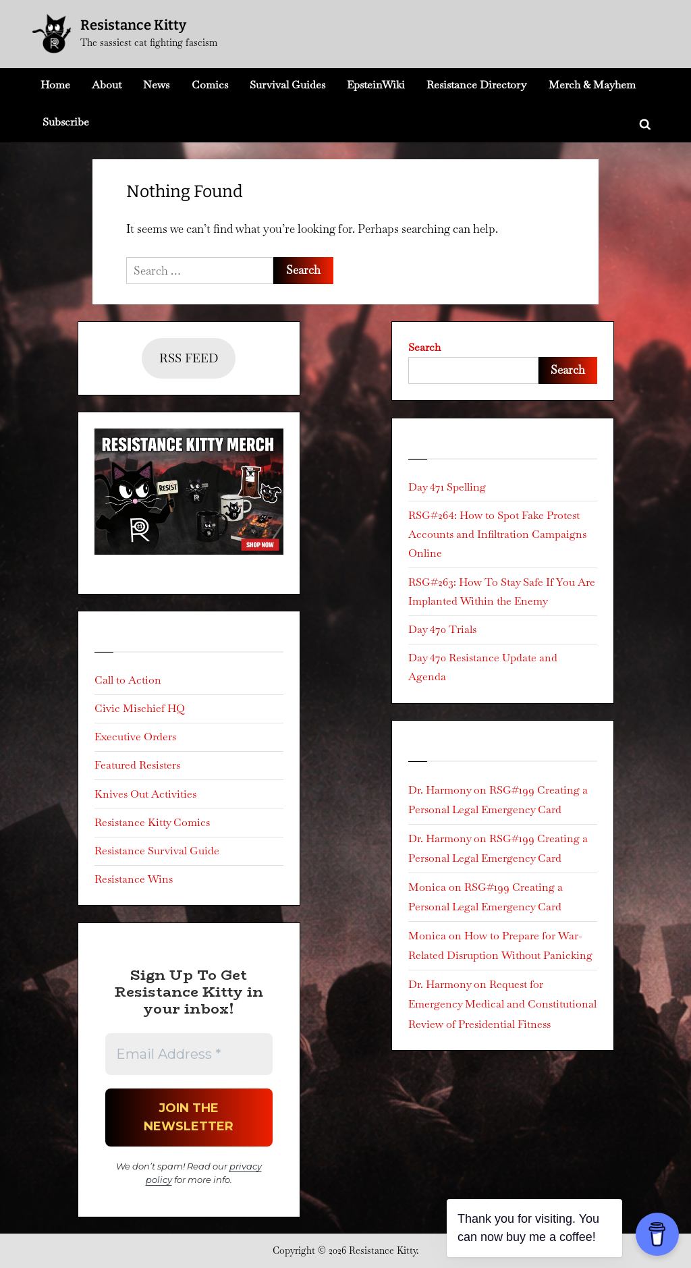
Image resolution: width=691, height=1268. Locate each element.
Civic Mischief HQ (139, 708)
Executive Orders (135, 736)
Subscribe (66, 122)
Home (55, 85)
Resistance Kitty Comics (152, 822)
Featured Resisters (137, 765)
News (156, 85)
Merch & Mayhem (592, 85)
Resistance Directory (476, 85)
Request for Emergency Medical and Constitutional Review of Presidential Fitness (502, 1003)
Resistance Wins (133, 879)
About (106, 85)
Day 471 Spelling (447, 487)
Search (424, 347)
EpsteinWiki (376, 85)
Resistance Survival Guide (156, 851)
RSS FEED (188, 358)
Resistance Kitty (133, 25)
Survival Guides (287, 85)
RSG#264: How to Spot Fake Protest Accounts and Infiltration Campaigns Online (497, 534)
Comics (210, 85)
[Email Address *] (189, 1054)
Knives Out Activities (145, 794)
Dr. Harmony (439, 790)
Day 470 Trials (442, 629)
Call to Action (127, 680)
